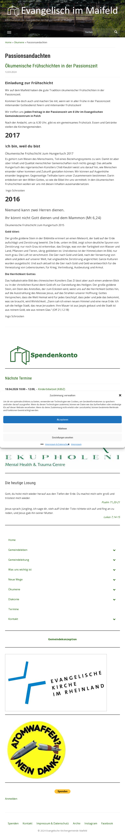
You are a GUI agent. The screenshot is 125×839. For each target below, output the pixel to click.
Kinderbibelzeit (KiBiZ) (51, 389)
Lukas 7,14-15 (112, 517)
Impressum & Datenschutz (57, 450)
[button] (120, 401)
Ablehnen (62, 434)
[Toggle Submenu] (114, 550)
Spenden (13, 823)
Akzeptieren (62, 425)
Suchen (115, 32)
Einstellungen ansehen (62, 443)
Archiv (76, 823)
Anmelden (11, 798)
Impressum (76, 450)
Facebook (107, 823)
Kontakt (27, 823)
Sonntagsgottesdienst (51, 396)
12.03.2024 (10, 71)
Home (8, 42)
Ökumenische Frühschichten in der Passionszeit (51, 66)
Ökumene (19, 42)
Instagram (90, 823)
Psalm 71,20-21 (111, 502)
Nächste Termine (18, 378)
